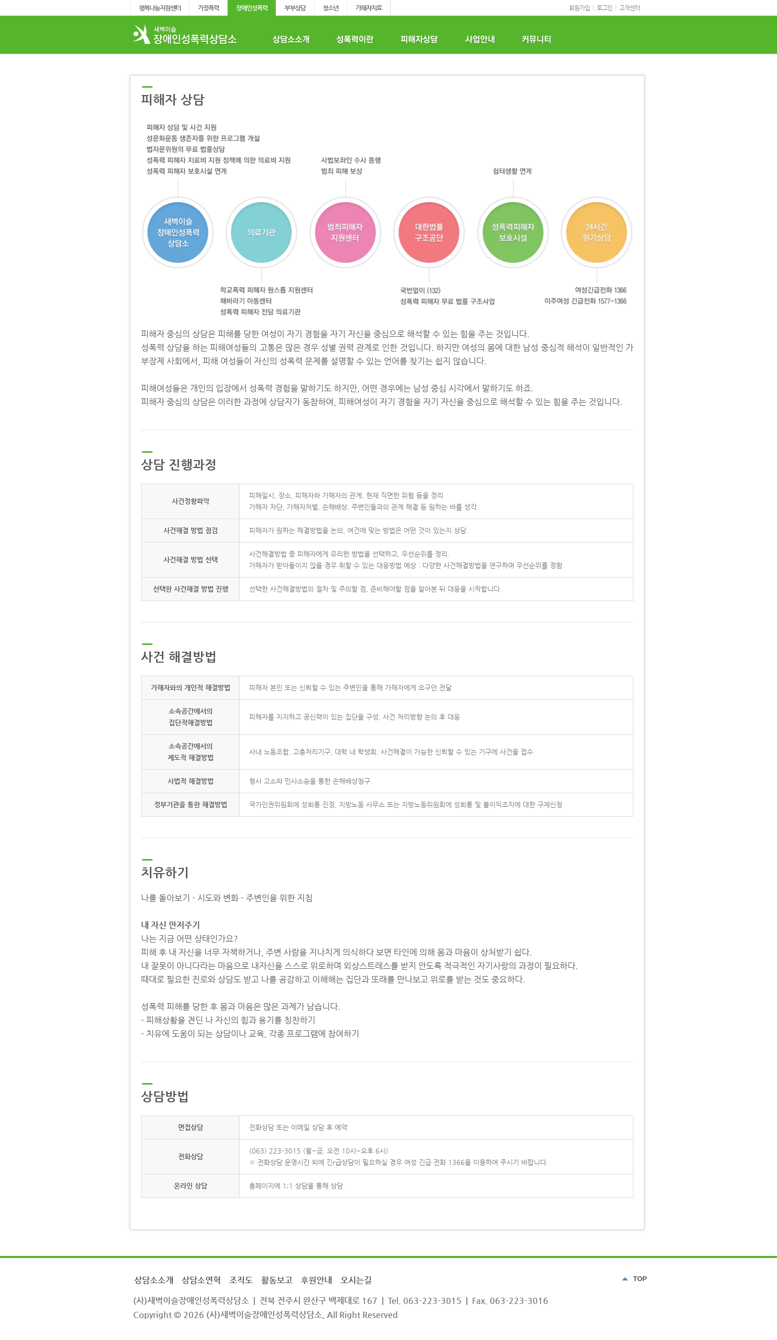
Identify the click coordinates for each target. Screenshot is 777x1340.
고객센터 (629, 8)
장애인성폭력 (251, 7)
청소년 (330, 7)
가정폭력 (208, 7)
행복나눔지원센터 (160, 7)
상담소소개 (153, 1280)
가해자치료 (369, 7)
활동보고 (276, 1280)
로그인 (605, 8)
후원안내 (316, 1280)
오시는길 (356, 1280)
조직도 (241, 1280)
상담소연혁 (201, 1280)
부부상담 (295, 7)
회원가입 (579, 8)
